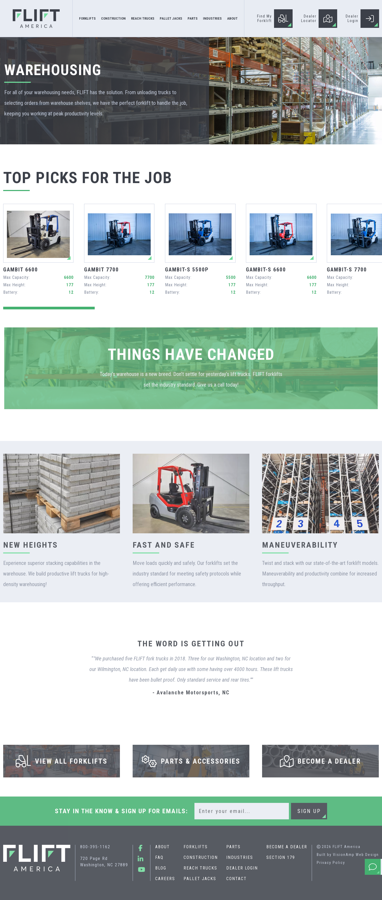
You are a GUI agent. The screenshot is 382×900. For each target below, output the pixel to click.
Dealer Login (242, 868)
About (162, 846)
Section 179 (280, 857)
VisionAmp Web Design (356, 855)
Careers (165, 878)
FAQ (159, 857)
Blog (160, 868)
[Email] (241, 811)
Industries (239, 857)
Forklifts (195, 846)
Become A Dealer (286, 846)
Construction (200, 857)
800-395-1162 (95, 846)
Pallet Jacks (199, 878)
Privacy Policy (331, 862)
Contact (236, 878)
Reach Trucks (200, 868)
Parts (233, 846)
